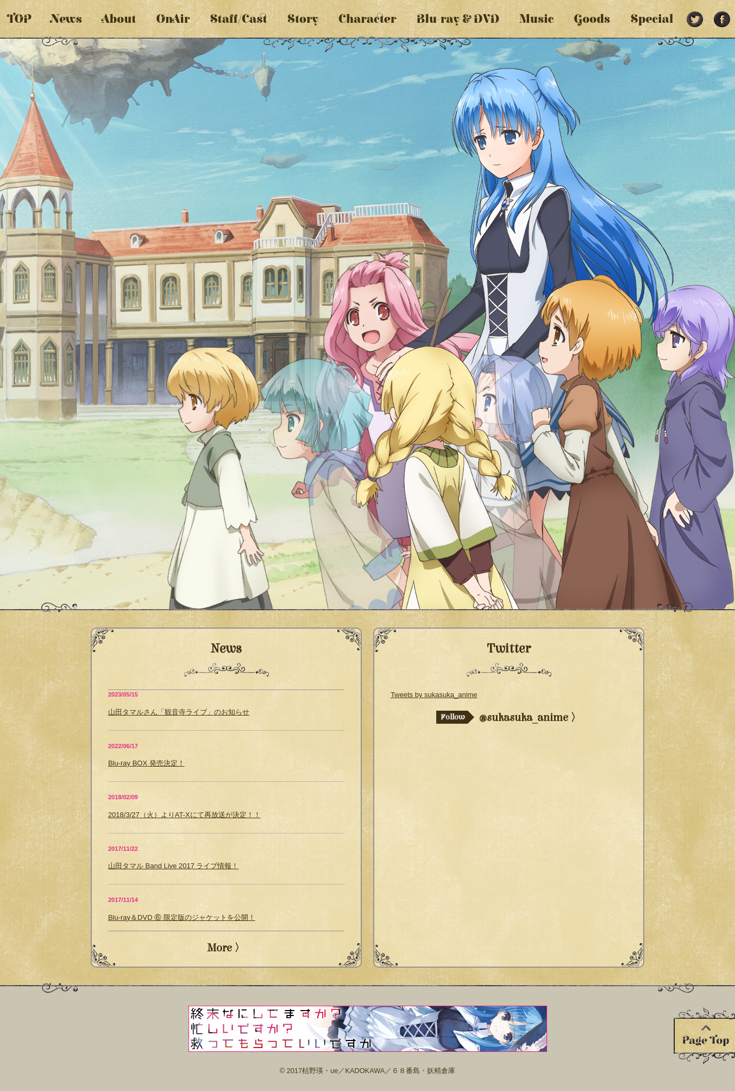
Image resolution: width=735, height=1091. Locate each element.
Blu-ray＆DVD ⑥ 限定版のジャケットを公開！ (181, 917)
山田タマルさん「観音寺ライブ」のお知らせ (178, 712)
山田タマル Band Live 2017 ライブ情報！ (173, 866)
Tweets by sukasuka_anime (434, 695)
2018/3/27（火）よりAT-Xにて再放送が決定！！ (184, 815)
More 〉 (226, 948)
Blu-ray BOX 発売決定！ (146, 763)
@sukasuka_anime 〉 (508, 717)
